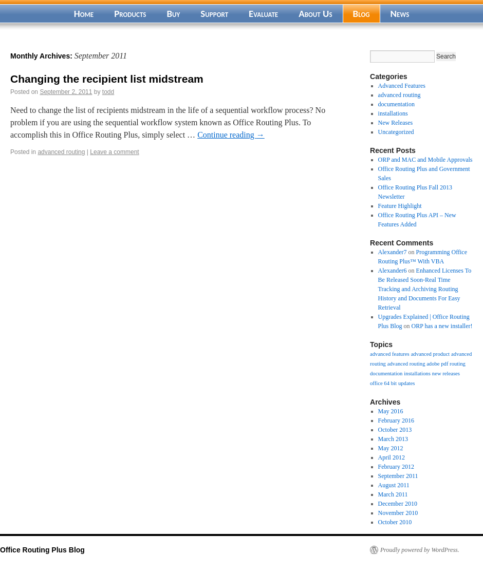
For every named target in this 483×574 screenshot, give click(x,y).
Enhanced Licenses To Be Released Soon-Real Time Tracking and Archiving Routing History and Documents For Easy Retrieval (425, 289)
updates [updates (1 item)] (406, 383)
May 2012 (390, 448)
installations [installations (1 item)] (417, 373)
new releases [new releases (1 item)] (446, 373)
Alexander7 (392, 252)
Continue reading (231, 134)
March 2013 (393, 439)
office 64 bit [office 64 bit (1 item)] (383, 383)
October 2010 (395, 522)
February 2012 (396, 466)
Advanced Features (401, 85)
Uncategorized (396, 132)
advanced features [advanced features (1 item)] (390, 354)
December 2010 (397, 503)
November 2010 (398, 512)
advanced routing (61, 152)
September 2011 (398, 476)
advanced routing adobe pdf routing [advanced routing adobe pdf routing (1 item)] (426, 364)
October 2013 (395, 429)
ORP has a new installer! (442, 326)
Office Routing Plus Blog (42, 550)
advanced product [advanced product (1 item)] (430, 354)
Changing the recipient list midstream (106, 79)
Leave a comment (114, 152)
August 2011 (394, 485)
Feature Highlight (400, 205)
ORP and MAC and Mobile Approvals (425, 159)
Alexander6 (392, 270)
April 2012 (391, 457)
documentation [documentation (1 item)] (386, 373)
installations (393, 113)
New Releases (395, 122)
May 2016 (390, 411)
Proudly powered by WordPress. (419, 549)
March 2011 (393, 494)
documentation (396, 104)
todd (108, 91)
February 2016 (396, 420)
